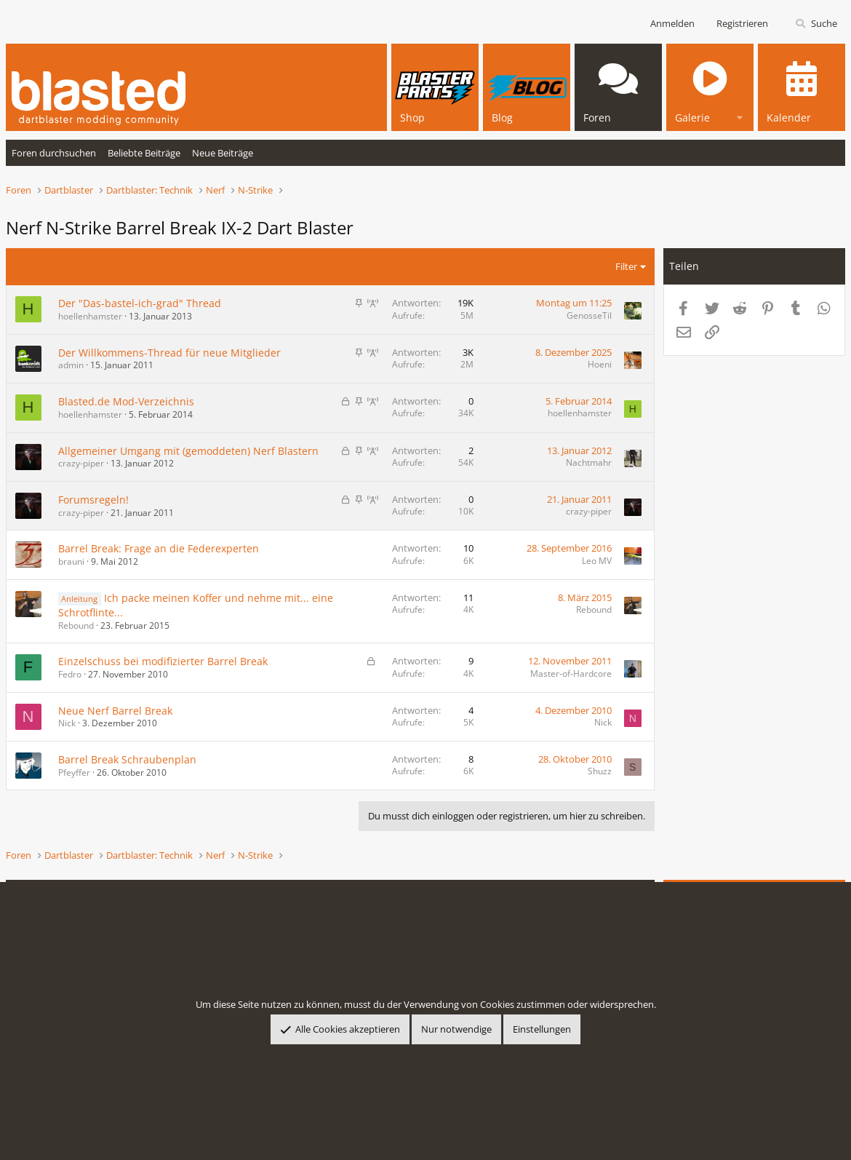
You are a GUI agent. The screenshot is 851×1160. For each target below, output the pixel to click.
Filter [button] (626, 266)
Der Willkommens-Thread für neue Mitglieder (169, 352)
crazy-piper (81, 463)
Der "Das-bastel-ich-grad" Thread (139, 303)
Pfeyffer (74, 772)
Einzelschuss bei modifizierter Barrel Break (163, 661)
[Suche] (815, 23)
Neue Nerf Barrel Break (115, 711)
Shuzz (600, 771)
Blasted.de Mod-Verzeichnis (126, 401)
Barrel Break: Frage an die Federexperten (158, 548)
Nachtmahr (589, 462)
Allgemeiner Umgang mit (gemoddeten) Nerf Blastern (188, 451)
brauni (71, 561)
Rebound (76, 625)
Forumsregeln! (93, 499)
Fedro (69, 674)
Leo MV (597, 561)
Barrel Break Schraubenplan (127, 759)
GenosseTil (589, 315)
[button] (740, 115)
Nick (67, 723)
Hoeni (600, 364)
